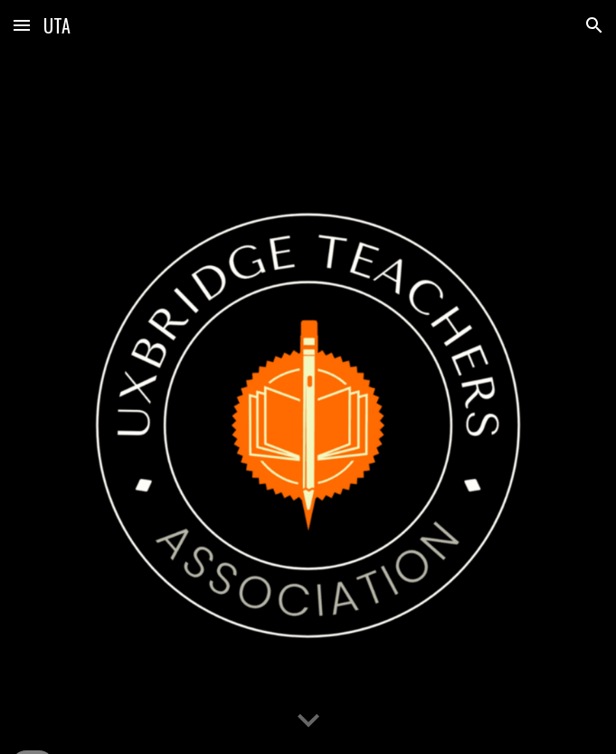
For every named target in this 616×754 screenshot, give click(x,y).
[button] (21, 25)
